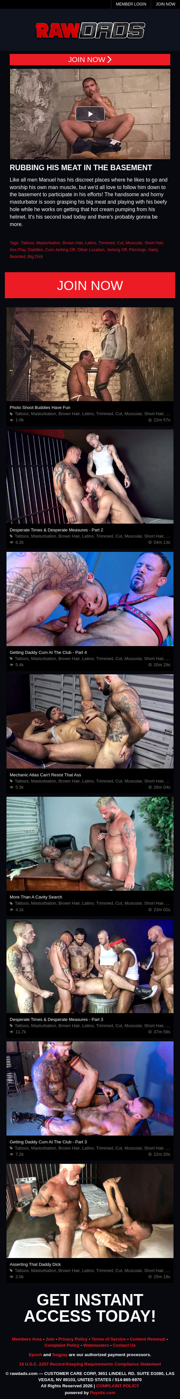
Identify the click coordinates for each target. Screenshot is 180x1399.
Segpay (59, 1354)
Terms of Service (108, 1339)
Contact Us (124, 1345)
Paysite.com (102, 1392)
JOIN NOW (90, 59)
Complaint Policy (61, 1345)
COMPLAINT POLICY (117, 1385)
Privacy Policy (73, 1339)
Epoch (35, 1354)
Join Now (165, 4)
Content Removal (147, 1339)
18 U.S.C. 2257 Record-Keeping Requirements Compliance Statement (90, 1364)
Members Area (27, 1339)
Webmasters (96, 1345)
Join (49, 1339)
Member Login (131, 4)
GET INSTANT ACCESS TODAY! (90, 1308)
